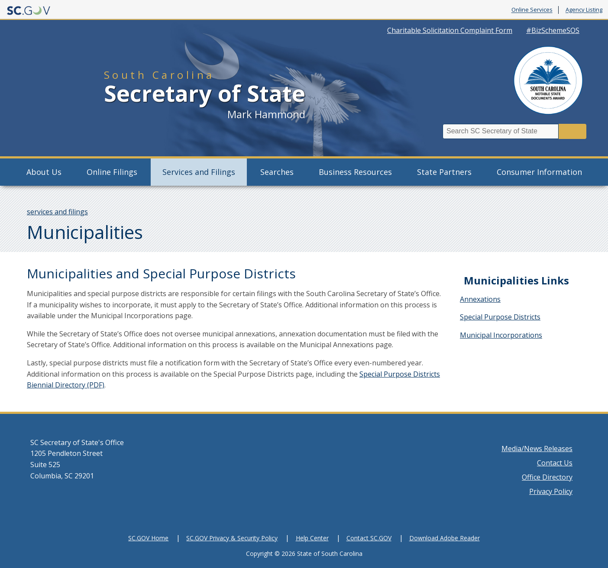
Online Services (532, 10)
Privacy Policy (550, 491)
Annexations (480, 299)
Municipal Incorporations (501, 335)
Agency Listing (584, 10)
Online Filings (112, 172)
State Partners (444, 172)
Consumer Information (539, 172)
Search (572, 131)
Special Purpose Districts (500, 317)
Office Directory (547, 477)
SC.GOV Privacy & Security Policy (232, 538)
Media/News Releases (536, 448)
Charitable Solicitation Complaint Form (449, 30)
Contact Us (554, 463)
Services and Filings (198, 172)
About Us (43, 172)
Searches (277, 172)
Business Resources (355, 172)
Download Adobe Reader (444, 538)
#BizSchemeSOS (552, 30)
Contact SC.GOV (368, 538)
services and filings (57, 211)
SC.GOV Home (148, 538)
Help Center (312, 538)
